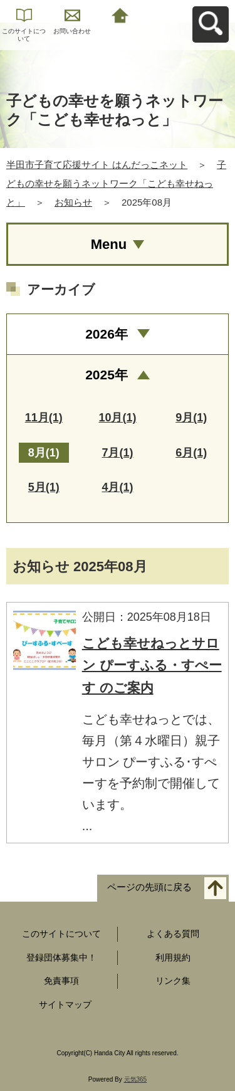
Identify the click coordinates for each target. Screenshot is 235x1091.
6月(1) (191, 452)
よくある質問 (173, 934)
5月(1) (44, 487)
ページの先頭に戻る (149, 887)
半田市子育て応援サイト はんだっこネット (96, 164)
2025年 (106, 374)
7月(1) (117, 452)
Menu (109, 244)
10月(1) (117, 417)
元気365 (135, 1079)
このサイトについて (24, 35)
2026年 (106, 334)
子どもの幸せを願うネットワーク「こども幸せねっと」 (116, 183)
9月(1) (191, 417)
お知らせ (73, 202)
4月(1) (117, 487)
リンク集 (173, 981)
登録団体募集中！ (61, 957)
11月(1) (44, 417)
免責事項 (61, 981)
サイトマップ (65, 1004)
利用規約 (173, 957)
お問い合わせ (72, 31)
